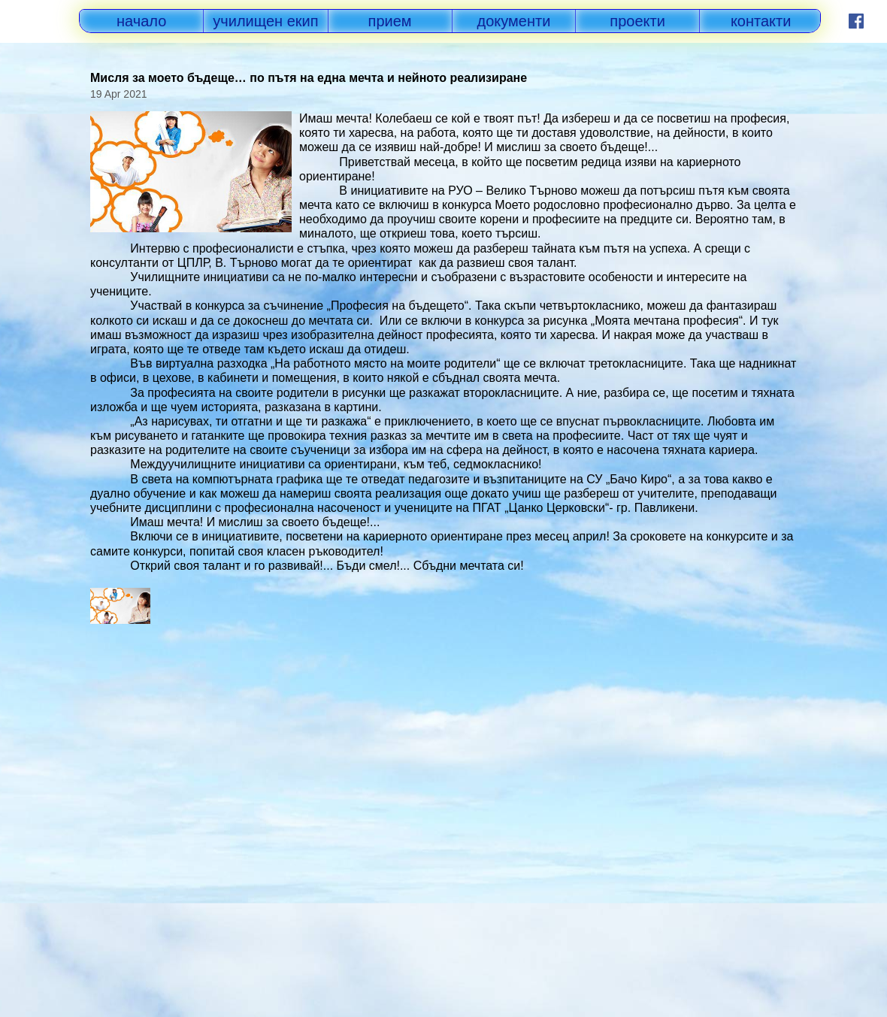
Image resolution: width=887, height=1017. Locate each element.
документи (514, 21)
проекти (637, 21)
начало (141, 21)
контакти (761, 21)
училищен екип (265, 21)
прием (390, 21)
